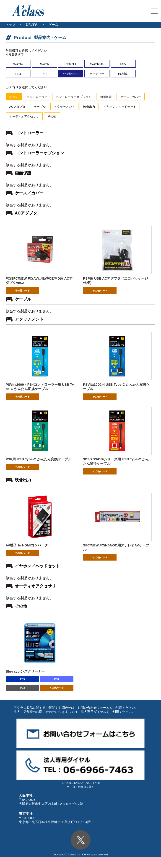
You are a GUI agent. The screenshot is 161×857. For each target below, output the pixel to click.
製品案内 (32, 24)
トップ (10, 24)
